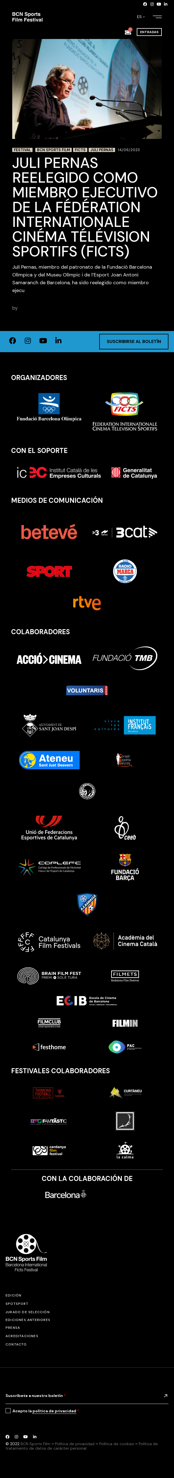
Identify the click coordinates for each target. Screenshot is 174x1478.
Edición (13, 1295)
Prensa (13, 1327)
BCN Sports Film (53, 150)
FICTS (80, 150)
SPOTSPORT (17, 1303)
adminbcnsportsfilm (42, 307)
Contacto (16, 1344)
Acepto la (46, 1411)
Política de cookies (116, 1443)
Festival (22, 150)
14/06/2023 (129, 150)
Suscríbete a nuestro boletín (36, 1395)
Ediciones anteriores (28, 1320)
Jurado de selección (28, 1312)
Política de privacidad (75, 1443)
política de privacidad (54, 1410)
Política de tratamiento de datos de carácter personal (82, 1446)
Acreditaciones (22, 1336)
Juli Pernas (101, 150)
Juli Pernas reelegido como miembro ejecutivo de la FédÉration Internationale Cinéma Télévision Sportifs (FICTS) (85, 207)
